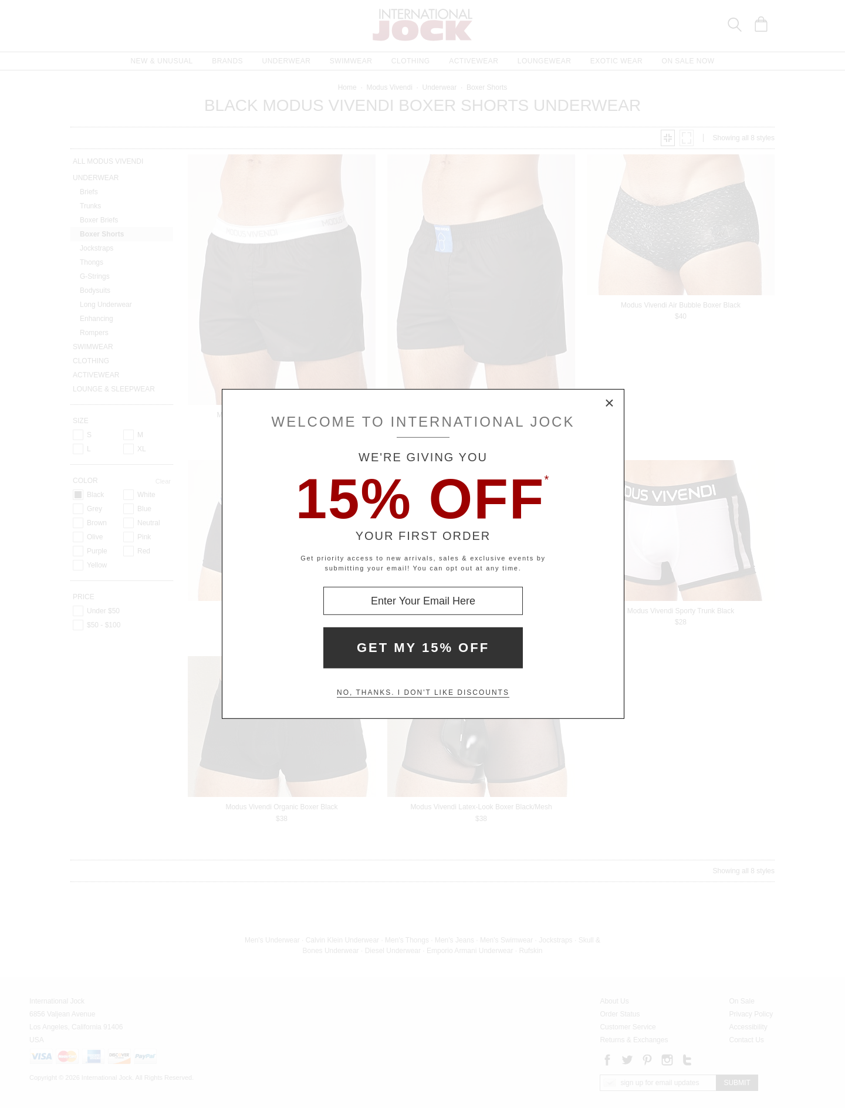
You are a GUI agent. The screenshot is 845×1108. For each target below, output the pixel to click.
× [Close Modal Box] (609, 404)
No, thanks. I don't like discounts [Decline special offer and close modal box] (423, 692)
